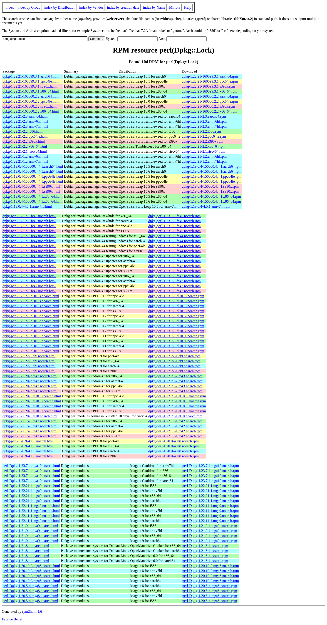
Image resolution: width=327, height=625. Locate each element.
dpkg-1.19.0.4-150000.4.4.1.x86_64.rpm (211, 196)
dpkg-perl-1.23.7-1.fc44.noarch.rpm (174, 236)
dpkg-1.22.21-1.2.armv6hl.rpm (204, 156)
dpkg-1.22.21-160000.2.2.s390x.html (29, 106)
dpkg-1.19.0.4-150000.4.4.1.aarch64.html (32, 166)
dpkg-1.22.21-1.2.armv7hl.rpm (204, 161)
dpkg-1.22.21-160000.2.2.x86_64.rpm (209, 111)
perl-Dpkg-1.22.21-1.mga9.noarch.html (31, 486)
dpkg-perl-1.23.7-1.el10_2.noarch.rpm (176, 316)
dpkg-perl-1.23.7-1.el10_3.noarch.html (30, 296)
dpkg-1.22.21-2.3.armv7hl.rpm (204, 126)
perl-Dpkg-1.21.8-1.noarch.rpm (205, 546)
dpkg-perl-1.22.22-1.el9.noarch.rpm (174, 356)
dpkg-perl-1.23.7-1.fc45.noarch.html (29, 216)
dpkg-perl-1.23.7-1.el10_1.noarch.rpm (176, 336)
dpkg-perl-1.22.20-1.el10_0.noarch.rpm (177, 396)
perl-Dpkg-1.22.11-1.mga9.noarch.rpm (210, 506)
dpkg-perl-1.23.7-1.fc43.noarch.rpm (174, 256)
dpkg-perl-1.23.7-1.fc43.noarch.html (29, 256)
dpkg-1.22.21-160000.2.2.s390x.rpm (208, 106)
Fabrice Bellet (12, 619)
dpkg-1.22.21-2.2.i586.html (22, 131)
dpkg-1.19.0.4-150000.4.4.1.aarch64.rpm (211, 166)
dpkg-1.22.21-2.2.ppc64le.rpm (204, 136)
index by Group (28, 7)
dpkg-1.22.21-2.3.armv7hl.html (25, 126)
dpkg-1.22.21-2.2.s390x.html (23, 141)
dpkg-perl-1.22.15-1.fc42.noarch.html (29, 421)
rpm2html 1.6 (32, 611)
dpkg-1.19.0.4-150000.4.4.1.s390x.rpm (210, 186)
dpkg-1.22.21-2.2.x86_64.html (24, 146)
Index (9, 7)
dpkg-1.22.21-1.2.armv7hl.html (25, 161)
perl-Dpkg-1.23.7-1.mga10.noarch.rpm (210, 466)
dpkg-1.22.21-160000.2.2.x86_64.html (30, 111)
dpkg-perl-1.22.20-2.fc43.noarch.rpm (175, 376)
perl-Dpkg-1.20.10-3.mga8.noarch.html (31, 566)
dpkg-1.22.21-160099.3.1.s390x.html (29, 86)
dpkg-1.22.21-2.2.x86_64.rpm (203, 146)
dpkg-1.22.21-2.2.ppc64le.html (25, 136)
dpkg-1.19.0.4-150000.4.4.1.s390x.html (31, 186)
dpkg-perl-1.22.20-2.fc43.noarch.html (29, 376)
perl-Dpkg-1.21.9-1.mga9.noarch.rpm (209, 526)
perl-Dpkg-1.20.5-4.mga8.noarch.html (30, 586)
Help (187, 7)
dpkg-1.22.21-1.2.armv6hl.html (25, 156)
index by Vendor (91, 7)
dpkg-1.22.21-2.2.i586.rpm (201, 131)
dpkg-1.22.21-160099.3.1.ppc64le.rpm (210, 81)
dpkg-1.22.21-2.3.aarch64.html (25, 116)
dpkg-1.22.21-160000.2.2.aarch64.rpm (210, 96)
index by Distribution (59, 7)
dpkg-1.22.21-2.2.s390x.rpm (202, 141)
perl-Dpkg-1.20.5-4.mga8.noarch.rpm (209, 586)
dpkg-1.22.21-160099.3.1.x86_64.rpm (209, 91)
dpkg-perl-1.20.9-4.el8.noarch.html (28, 441)
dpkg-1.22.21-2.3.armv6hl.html (25, 121)
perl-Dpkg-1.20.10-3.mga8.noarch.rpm (210, 566)
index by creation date (123, 7)
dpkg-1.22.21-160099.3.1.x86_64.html (30, 91)
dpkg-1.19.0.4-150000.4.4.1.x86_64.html (32, 196)
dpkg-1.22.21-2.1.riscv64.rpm (203, 151)
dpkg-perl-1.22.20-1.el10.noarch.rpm (175, 416)
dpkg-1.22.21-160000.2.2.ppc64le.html (30, 101)
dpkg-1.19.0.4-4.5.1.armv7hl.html (27, 206)
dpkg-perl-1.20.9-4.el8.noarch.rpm (173, 441)
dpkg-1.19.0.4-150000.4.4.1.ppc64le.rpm (211, 176)
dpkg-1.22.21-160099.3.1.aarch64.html (30, 76)
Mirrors (174, 7)
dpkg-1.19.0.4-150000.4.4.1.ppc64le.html (32, 176)
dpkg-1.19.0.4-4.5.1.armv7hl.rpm (206, 206)
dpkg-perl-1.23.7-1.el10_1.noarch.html (30, 336)
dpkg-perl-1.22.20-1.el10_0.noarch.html (31, 396)
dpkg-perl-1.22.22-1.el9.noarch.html (28, 356)
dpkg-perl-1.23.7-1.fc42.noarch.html (29, 276)
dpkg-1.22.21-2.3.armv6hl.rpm (204, 121)
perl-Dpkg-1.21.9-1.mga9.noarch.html (30, 526)
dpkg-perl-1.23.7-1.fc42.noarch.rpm (174, 276)
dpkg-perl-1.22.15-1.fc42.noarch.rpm (175, 421)
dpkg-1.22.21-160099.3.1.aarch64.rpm (210, 76)
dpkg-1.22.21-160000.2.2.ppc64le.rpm (210, 101)
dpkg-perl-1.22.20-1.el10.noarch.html (29, 416)
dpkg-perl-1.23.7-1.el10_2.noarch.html (30, 316)
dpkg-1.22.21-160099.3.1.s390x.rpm (208, 86)
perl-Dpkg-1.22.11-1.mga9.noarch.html (31, 506)
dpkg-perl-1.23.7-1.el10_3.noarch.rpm (176, 296)
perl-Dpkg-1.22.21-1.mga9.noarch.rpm (210, 486)
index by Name (154, 7)
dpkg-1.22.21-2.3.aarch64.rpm (204, 116)
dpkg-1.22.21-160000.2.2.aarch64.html (30, 96)
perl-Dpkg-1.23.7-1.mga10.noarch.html (31, 466)
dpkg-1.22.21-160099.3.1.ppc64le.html (30, 81)
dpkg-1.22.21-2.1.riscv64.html (24, 151)
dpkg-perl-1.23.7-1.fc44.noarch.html (29, 236)
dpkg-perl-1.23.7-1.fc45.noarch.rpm (174, 216)
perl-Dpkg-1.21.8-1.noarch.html (25, 546)
